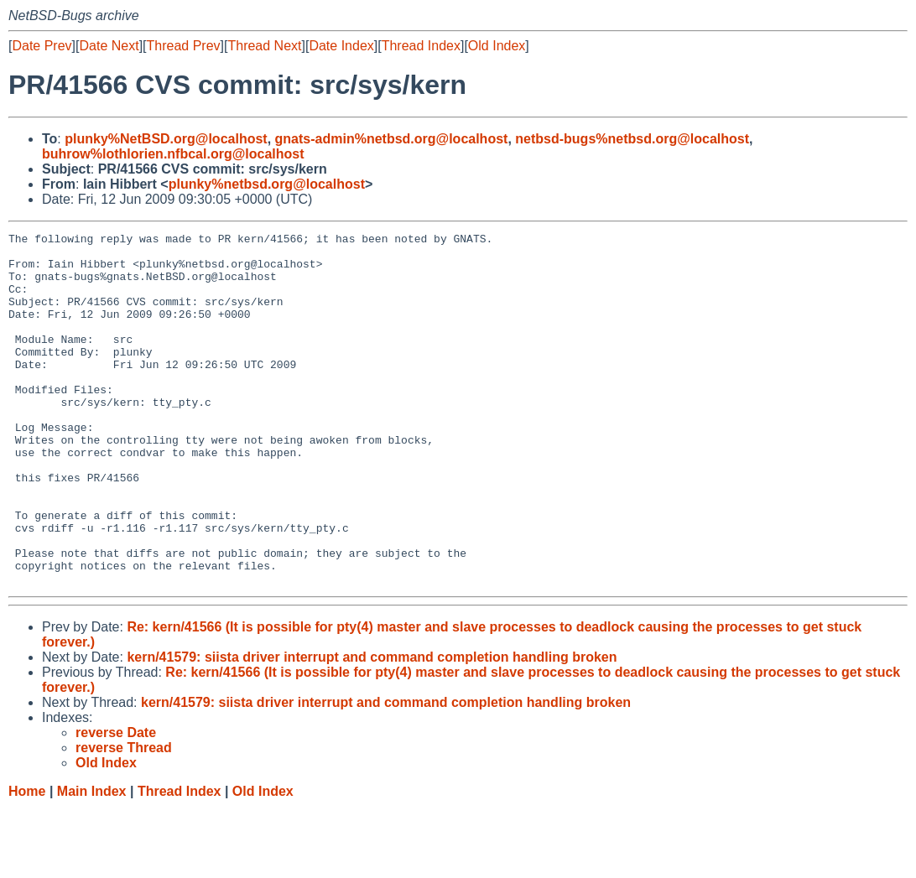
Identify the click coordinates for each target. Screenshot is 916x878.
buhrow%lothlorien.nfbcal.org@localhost (173, 154)
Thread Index (421, 46)
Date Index (341, 46)
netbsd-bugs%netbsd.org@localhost (632, 139)
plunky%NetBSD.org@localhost (166, 139)
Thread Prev (184, 46)
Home (26, 862)
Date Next (108, 46)
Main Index (92, 862)
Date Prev (41, 46)
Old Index (496, 46)
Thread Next (264, 46)
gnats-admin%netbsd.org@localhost (391, 139)
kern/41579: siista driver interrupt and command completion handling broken (372, 727)
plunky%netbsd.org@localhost (267, 184)
